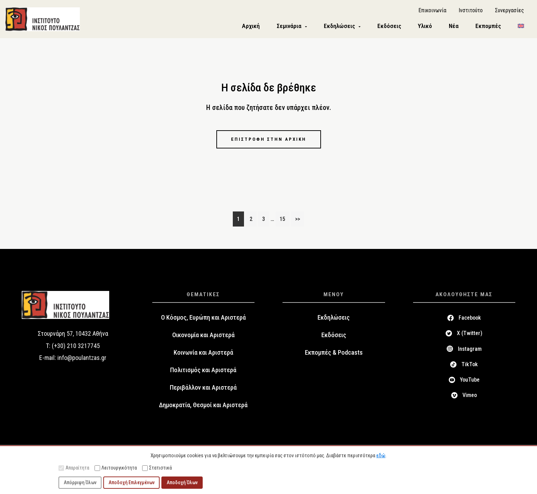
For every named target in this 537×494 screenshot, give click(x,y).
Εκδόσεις (333, 336)
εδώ (380, 455)
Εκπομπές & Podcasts (334, 354)
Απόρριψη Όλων (80, 482)
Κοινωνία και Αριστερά (203, 354)
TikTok (469, 365)
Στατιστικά (157, 468)
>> (297, 220)
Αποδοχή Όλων (182, 482)
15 (284, 219)
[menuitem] (521, 27)
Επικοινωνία (432, 10)
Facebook (470, 319)
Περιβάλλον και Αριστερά (203, 389)
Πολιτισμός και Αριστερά (203, 371)
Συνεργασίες (509, 10)
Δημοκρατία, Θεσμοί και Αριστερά (203, 406)
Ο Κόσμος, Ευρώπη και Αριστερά (203, 319)
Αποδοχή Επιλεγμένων (132, 482)
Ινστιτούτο (471, 10)
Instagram (470, 350)
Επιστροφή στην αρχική (268, 140)
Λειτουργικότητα (116, 468)
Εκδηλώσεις (334, 319)
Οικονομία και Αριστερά (203, 336)
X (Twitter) (469, 334)
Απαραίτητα (73, 468)
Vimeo (469, 396)
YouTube (470, 381)
